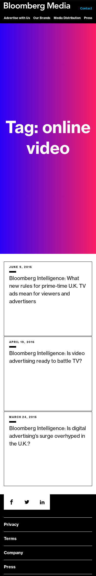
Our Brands (41, 18)
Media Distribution (67, 18)
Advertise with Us (17, 18)
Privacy (11, 525)
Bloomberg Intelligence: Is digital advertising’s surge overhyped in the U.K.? (47, 436)
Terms (10, 539)
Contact (86, 8)
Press (88, 18)
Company (13, 553)
